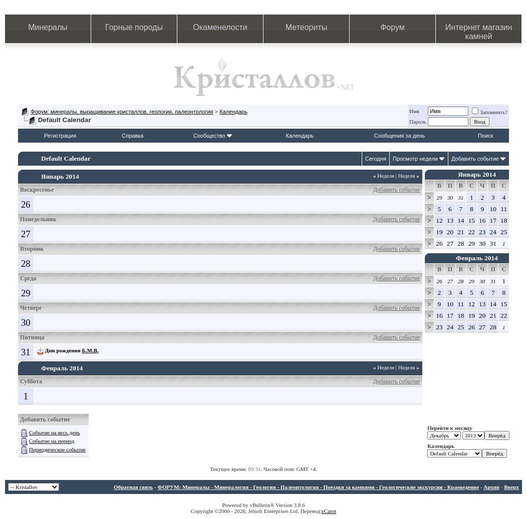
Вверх (511, 487)
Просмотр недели (415, 159)
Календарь (233, 112)
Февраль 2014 (476, 258)
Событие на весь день (54, 432)
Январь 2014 (477, 174)
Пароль (417, 122)
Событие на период (52, 441)
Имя (414, 111)
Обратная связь (133, 487)
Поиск (485, 136)
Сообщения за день (399, 136)
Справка (132, 136)
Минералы (48, 27)
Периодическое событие (57, 449)
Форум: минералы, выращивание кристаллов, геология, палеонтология (122, 112)
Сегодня (375, 159)
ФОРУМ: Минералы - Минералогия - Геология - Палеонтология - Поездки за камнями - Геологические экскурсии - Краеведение (318, 487)
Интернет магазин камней (478, 32)
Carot (330, 511)
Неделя (383, 176)
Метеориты (306, 27)
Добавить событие (475, 159)
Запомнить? (489, 112)
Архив (491, 487)
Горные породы (134, 27)
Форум (392, 27)
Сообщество (212, 136)
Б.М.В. (90, 350)
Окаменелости (220, 27)
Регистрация (60, 136)
